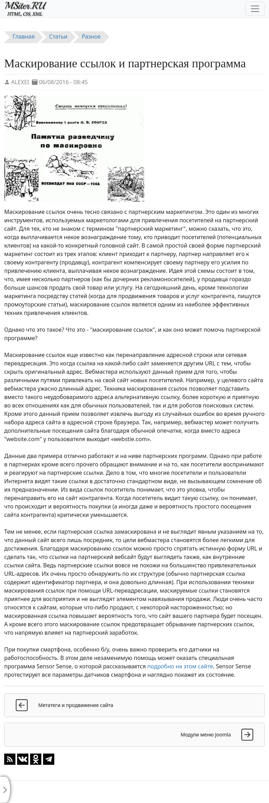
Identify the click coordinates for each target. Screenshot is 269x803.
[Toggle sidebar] (5, 789)
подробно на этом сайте (180, 666)
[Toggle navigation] (255, 9)
